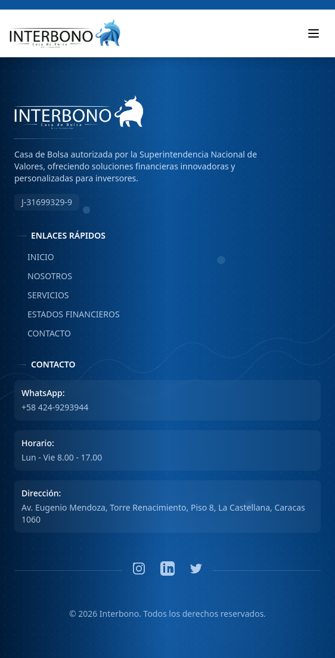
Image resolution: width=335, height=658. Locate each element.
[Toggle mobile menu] (313, 33)
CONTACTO (42, 333)
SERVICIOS (41, 295)
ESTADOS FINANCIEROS (67, 314)
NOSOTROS (43, 276)
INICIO (34, 257)
